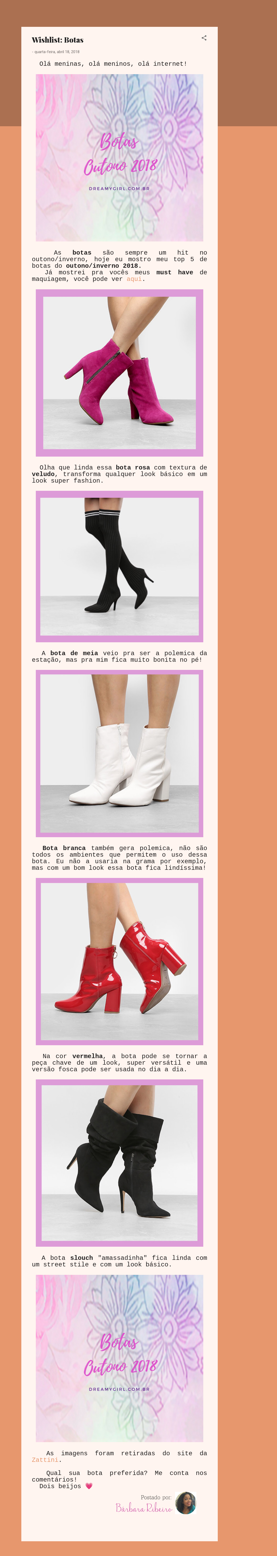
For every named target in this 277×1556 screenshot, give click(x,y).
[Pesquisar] (252, 14)
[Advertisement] (239, 106)
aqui (134, 279)
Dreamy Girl (52, 12)
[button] (204, 39)
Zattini (45, 1460)
